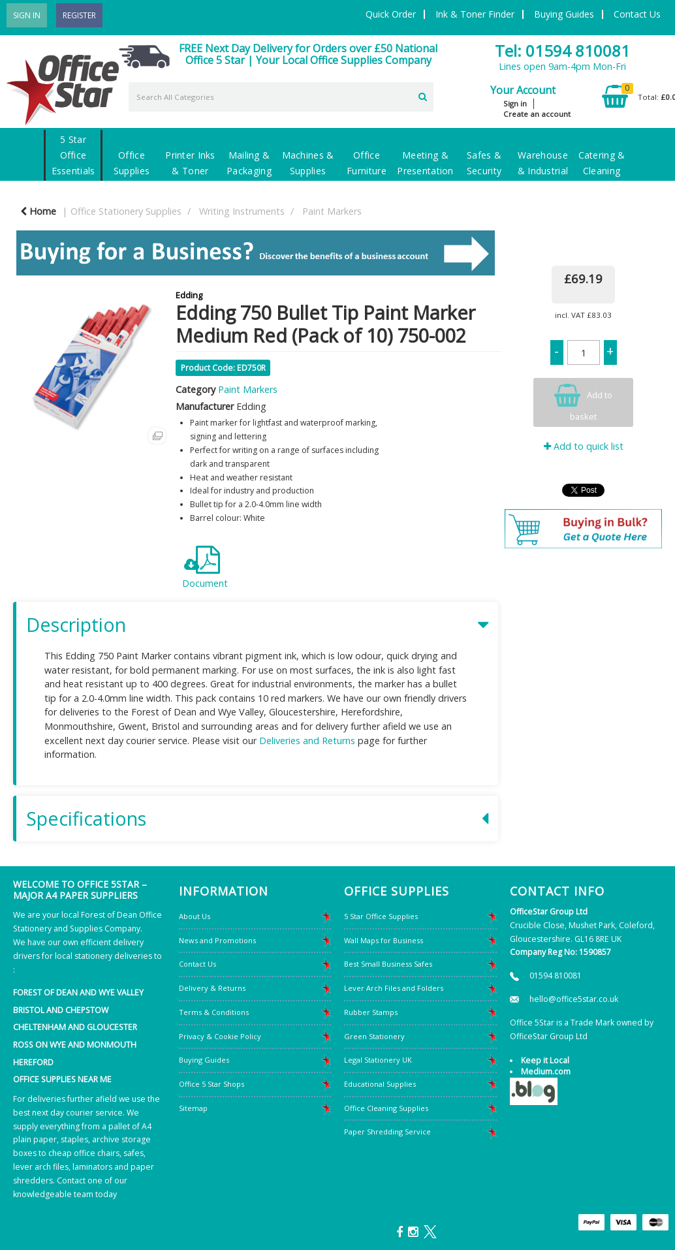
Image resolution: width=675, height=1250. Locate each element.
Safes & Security (484, 163)
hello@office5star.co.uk (573, 999)
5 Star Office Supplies (381, 916)
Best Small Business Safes (388, 964)
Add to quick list (583, 446)
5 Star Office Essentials (73, 155)
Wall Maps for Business (383, 940)
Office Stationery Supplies (126, 211)
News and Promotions (217, 940)
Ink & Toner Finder (474, 14)
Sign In (26, 15)
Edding (189, 295)
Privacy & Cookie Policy (220, 1036)
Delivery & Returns (212, 988)
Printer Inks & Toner (190, 163)
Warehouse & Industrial (543, 163)
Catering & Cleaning (601, 163)
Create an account (537, 114)
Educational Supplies (380, 1084)
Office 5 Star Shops (211, 1084)
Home (38, 211)
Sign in (515, 103)
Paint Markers (332, 211)
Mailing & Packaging (249, 163)
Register (79, 15)
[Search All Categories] (281, 97)
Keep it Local (545, 1060)
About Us (194, 916)
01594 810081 (555, 975)
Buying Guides (564, 14)
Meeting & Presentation (425, 163)
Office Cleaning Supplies (386, 1108)
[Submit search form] (423, 95)
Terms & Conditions (214, 1012)
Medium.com (546, 1071)
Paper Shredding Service (387, 1131)
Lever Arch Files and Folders (393, 988)
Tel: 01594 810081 (562, 50)
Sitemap (193, 1108)
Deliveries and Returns (307, 740)
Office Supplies (131, 163)
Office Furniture (366, 163)
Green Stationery (374, 1036)
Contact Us (637, 14)
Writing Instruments (242, 211)
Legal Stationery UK (378, 1060)
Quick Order (391, 14)
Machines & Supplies (308, 163)
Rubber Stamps (371, 1012)
